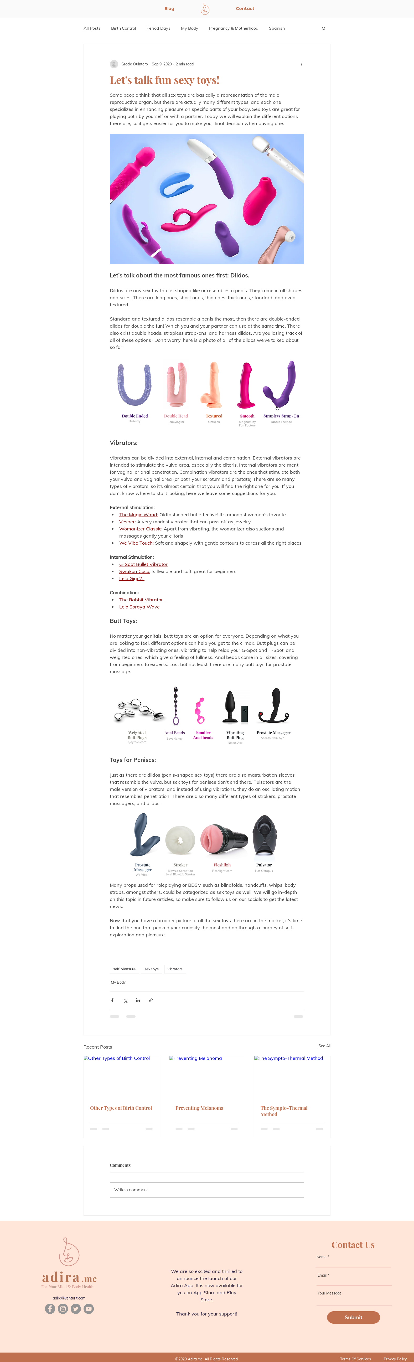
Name (322, 1257)
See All (324, 1046)
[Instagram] (63, 1309)
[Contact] (245, 8)
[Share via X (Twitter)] (125, 1000)
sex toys (151, 969)
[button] (323, 28)
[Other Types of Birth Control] (122, 1077)
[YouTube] (89, 1309)
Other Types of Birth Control (121, 1108)
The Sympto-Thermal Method (284, 1111)
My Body (189, 28)
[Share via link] (150, 1000)
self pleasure (124, 969)
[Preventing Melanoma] (207, 1077)
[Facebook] (50, 1309)
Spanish (277, 28)
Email (322, 1275)
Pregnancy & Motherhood (233, 28)
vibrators (175, 969)
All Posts (92, 28)
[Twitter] (76, 1309)
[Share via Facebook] (112, 1000)
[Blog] (169, 8)
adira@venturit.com (69, 1298)
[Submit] (353, 1317)
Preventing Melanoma (199, 1108)
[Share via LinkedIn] (138, 1000)
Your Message (329, 1293)
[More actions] (301, 64)
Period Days (158, 28)
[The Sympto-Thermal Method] (292, 1077)
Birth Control (123, 28)
